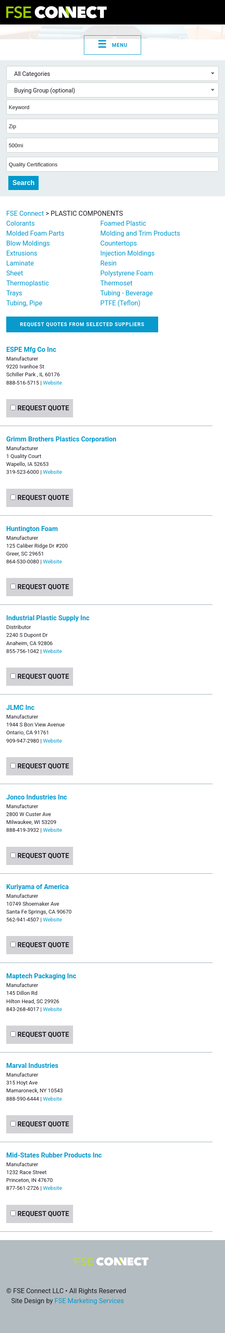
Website (52, 383)
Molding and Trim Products (140, 233)
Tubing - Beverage (126, 293)
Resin (108, 263)
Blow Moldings (28, 243)
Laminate (20, 263)
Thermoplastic (27, 283)
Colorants (20, 223)
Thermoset (116, 283)
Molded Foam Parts (35, 233)
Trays (14, 293)
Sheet (14, 273)
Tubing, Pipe (24, 303)
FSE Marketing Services (89, 1301)
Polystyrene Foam (126, 273)
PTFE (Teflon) (120, 303)
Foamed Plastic (123, 223)
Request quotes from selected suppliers (82, 324)
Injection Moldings (127, 253)
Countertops (118, 243)
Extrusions (21, 253)
